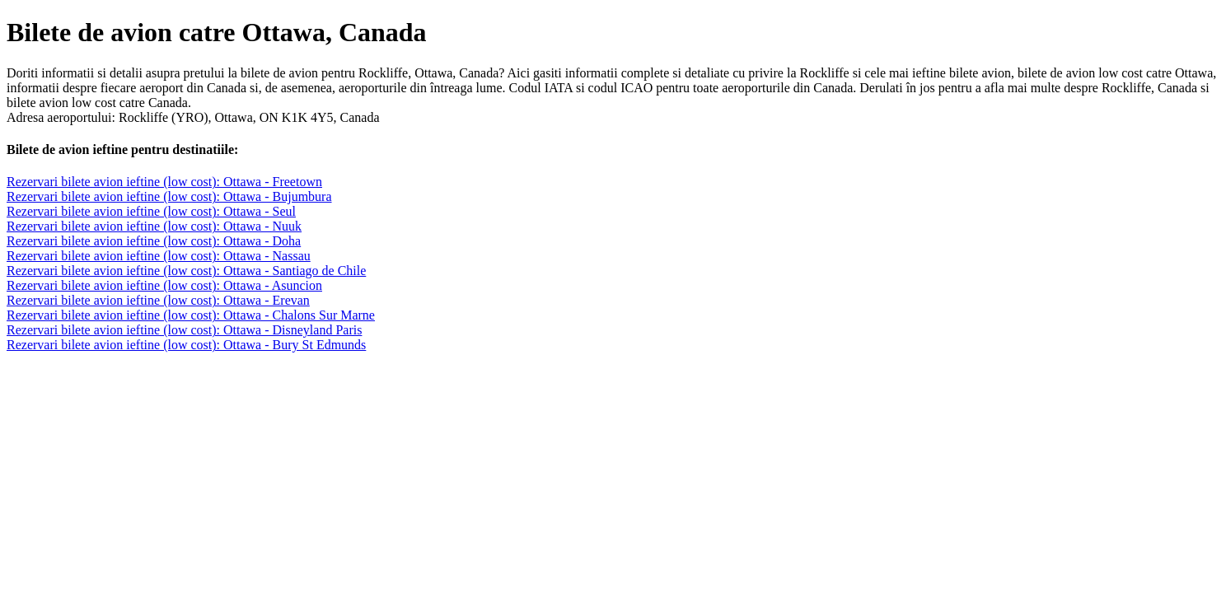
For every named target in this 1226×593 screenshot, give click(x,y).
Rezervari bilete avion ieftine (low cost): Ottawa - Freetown (164, 182)
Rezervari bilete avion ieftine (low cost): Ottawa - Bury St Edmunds (186, 345)
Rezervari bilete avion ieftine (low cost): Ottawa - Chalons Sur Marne (191, 315)
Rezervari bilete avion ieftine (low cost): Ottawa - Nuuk (154, 226)
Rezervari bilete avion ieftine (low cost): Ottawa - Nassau (159, 256)
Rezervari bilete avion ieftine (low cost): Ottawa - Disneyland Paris (184, 330)
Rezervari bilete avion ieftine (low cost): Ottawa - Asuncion (164, 285)
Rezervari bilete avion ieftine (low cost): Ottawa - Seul (151, 211)
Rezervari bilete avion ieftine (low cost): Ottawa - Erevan (158, 300)
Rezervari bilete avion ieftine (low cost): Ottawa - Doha (154, 241)
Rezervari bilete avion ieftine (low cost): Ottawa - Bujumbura (169, 196)
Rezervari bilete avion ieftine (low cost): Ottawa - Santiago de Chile (186, 271)
